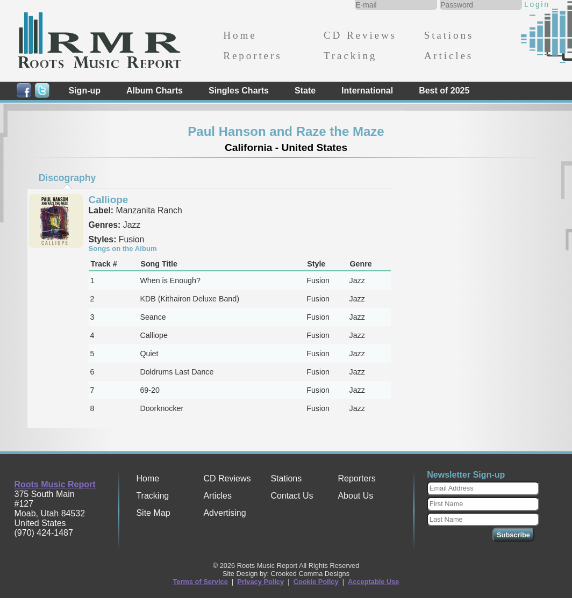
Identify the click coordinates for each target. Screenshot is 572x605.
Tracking (350, 55)
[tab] (67, 178)
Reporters (252, 55)
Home (239, 35)
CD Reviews (360, 35)
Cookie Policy (316, 582)
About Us (355, 495)
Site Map (153, 512)
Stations (449, 35)
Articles (448, 55)
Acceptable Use (373, 582)
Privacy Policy (260, 582)
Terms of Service (200, 582)
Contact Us (291, 495)
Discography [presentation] (67, 177)
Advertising (224, 512)
